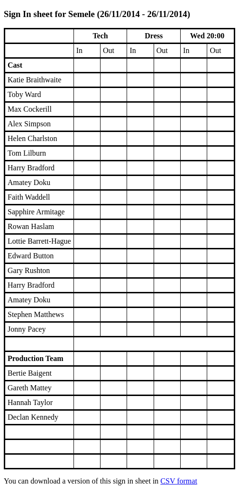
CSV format (178, 481)
